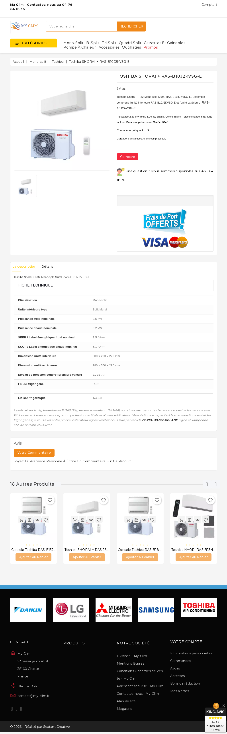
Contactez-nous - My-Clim (138, 694)
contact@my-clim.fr (33, 697)
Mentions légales (130, 664)
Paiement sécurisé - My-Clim (140, 687)
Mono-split (73, 43)
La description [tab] (26, 267)
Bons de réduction (185, 684)
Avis (121, 88)
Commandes (180, 661)
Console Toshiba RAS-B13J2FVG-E (38, 550)
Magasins (124, 709)
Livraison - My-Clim (132, 657)
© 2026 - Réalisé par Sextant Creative (40, 728)
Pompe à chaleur (79, 47)
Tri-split (109, 43)
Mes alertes (179, 691)
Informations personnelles (191, 654)
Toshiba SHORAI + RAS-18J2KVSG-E (93, 550)
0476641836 (27, 687)
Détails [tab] (51, 267)
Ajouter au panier (33, 557)
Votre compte (186, 643)
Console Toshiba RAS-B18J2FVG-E (145, 550)
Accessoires (109, 47)
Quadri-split (130, 43)
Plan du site (126, 702)
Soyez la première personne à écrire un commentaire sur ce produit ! (73, 461)
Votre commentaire (34, 453)
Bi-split (92, 43)
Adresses (177, 676)
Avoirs (175, 669)
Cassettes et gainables (164, 43)
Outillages (131, 47)
